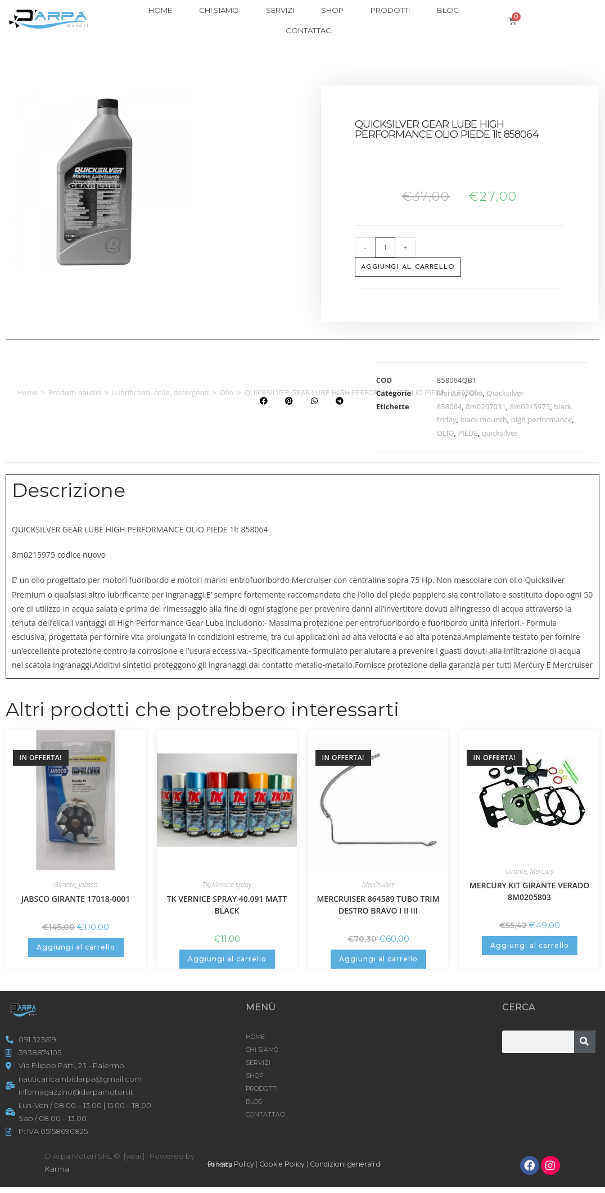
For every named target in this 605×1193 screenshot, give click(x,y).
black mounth (483, 419)
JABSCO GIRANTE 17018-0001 (75, 898)
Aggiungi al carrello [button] (76, 947)
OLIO (445, 433)
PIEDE (467, 433)
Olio (227, 392)
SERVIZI (280, 10)
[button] (263, 401)
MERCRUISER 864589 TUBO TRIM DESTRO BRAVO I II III (378, 904)
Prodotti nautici (74, 392)
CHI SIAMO (219, 10)
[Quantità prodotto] (385, 247)
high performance (541, 419)
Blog (448, 10)
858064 (449, 406)
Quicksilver (505, 393)
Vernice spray (232, 884)
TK (206, 884)
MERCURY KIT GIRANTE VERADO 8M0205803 (529, 891)
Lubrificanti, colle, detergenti (160, 392)
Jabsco (88, 884)
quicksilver (500, 433)
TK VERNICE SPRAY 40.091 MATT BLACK (227, 904)
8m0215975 (530, 406)
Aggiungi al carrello (408, 267)
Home (27, 392)
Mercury (451, 393)
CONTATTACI (309, 30)
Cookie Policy (288, 1163)
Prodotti (390, 10)
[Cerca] (584, 1042)
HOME (160, 10)
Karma (57, 1168)
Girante (64, 884)
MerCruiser (378, 884)
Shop (332, 10)
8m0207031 (486, 406)
